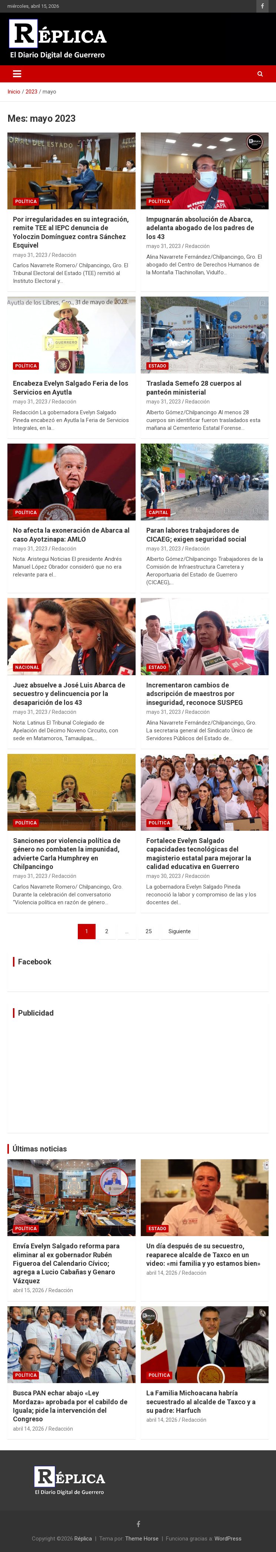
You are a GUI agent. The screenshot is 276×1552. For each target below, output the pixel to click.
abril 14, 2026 (161, 1273)
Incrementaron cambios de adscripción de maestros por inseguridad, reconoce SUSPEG (194, 693)
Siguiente (180, 931)
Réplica (83, 1538)
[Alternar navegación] (17, 73)
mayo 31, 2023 (30, 255)
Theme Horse (142, 1538)
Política (26, 201)
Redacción (64, 255)
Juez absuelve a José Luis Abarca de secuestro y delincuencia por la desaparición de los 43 (69, 693)
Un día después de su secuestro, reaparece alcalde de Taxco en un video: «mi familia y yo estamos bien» (203, 1254)
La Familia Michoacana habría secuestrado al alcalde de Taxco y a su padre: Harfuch (201, 1401)
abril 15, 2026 (28, 1290)
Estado (157, 366)
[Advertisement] (138, 1075)
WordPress (228, 1538)
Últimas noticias (40, 1148)
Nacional (27, 667)
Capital (158, 512)
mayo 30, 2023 (163, 876)
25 (149, 931)
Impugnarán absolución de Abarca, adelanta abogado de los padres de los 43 (200, 228)
